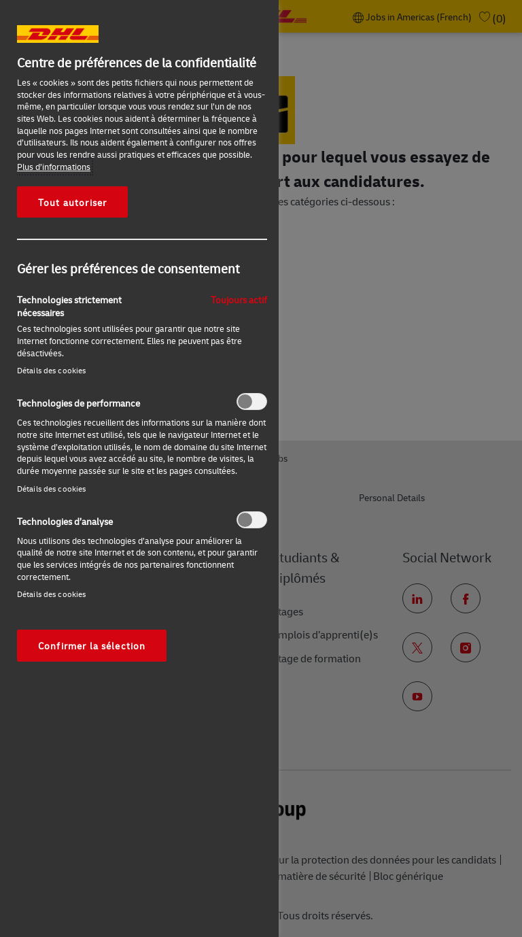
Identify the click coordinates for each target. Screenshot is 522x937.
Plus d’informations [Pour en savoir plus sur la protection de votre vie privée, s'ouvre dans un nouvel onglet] (53, 166)
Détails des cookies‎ (51, 370)
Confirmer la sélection (91, 645)
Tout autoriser (72, 202)
